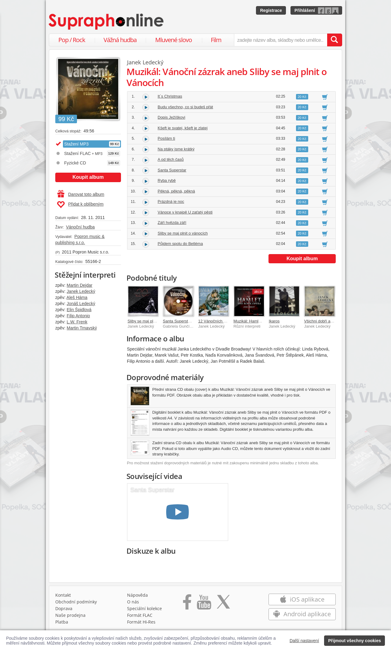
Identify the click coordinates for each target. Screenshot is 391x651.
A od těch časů (171, 159)
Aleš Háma (77, 297)
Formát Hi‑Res (141, 622)
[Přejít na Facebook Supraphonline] (187, 604)
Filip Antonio (78, 315)
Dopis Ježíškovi (171, 117)
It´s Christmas (170, 96)
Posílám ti (166, 138)
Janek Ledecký (81, 291)
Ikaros (274, 321)
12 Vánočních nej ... (215, 321)
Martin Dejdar (79, 285)
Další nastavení (304, 640)
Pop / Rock (71, 40)
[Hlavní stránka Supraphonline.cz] (106, 22)
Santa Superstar (172, 170)
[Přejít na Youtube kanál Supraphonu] (203, 604)
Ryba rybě (167, 180)
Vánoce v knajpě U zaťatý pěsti (185, 212)
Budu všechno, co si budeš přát (185, 107)
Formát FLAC (139, 615)
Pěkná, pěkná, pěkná (176, 191)
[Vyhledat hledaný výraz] (334, 40)
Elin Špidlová (79, 309)
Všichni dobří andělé (322, 321)
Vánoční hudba (80, 227)
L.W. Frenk (77, 321)
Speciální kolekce (144, 608)
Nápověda (137, 595)
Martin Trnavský (82, 328)
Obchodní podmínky (76, 602)
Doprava (63, 608)
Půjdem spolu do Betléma (180, 243)
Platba (61, 622)
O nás (133, 602)
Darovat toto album (80, 194)
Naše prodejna (70, 615)
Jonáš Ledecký (81, 303)
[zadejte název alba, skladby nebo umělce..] (280, 40)
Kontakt (63, 595)
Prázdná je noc (171, 201)
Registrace (271, 10)
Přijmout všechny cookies (354, 640)
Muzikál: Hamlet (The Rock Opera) (263, 321)
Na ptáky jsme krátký (176, 149)
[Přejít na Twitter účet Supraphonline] (223, 604)
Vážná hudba (120, 40)
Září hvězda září (172, 222)
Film (216, 40)
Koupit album (88, 177)
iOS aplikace (302, 599)
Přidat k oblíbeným (80, 204)
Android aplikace (302, 614)
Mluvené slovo (173, 40)
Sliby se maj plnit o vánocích (183, 233)
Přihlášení (304, 10)
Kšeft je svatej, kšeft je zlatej (182, 128)
